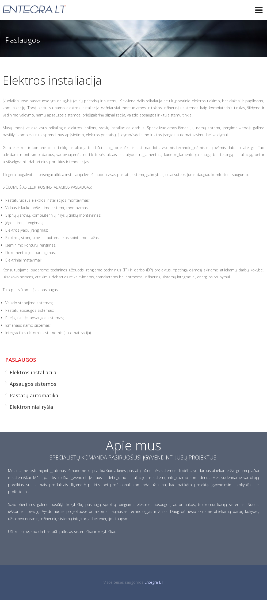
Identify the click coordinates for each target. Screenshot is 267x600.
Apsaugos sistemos (33, 383)
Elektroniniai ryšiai (32, 406)
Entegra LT (153, 582)
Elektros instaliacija (33, 372)
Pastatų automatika (34, 395)
